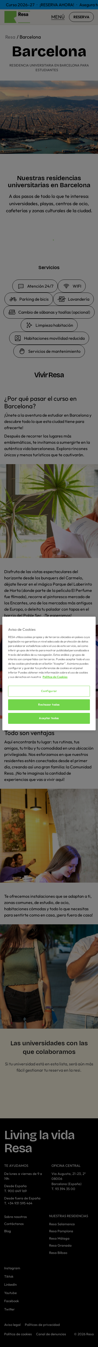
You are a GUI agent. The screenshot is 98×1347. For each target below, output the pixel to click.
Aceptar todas (49, 718)
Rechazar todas (49, 704)
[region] (48, 673)
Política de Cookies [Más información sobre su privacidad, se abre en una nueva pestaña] (55, 677)
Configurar (49, 691)
